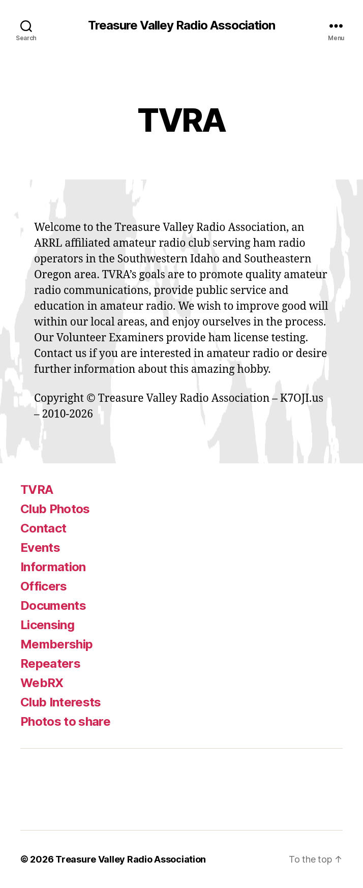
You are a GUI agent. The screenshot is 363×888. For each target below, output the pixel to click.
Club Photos (55, 508)
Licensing (47, 624)
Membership (56, 644)
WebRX (42, 682)
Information (53, 566)
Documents (53, 605)
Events (40, 547)
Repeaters (50, 663)
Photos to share (65, 721)
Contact (43, 528)
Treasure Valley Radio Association (181, 25)
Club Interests (60, 702)
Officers (43, 586)
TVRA (36, 489)
